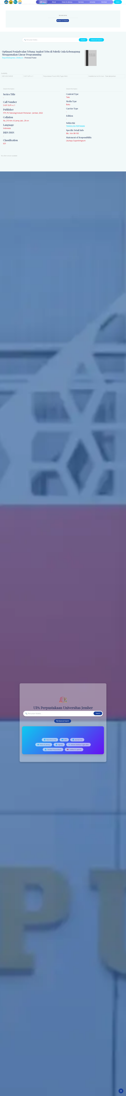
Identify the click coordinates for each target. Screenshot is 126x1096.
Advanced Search (62, 721)
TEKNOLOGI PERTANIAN (75, 126)
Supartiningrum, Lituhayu (12, 57)
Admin (118, 2)
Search (83, 40)
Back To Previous (62, 20)
